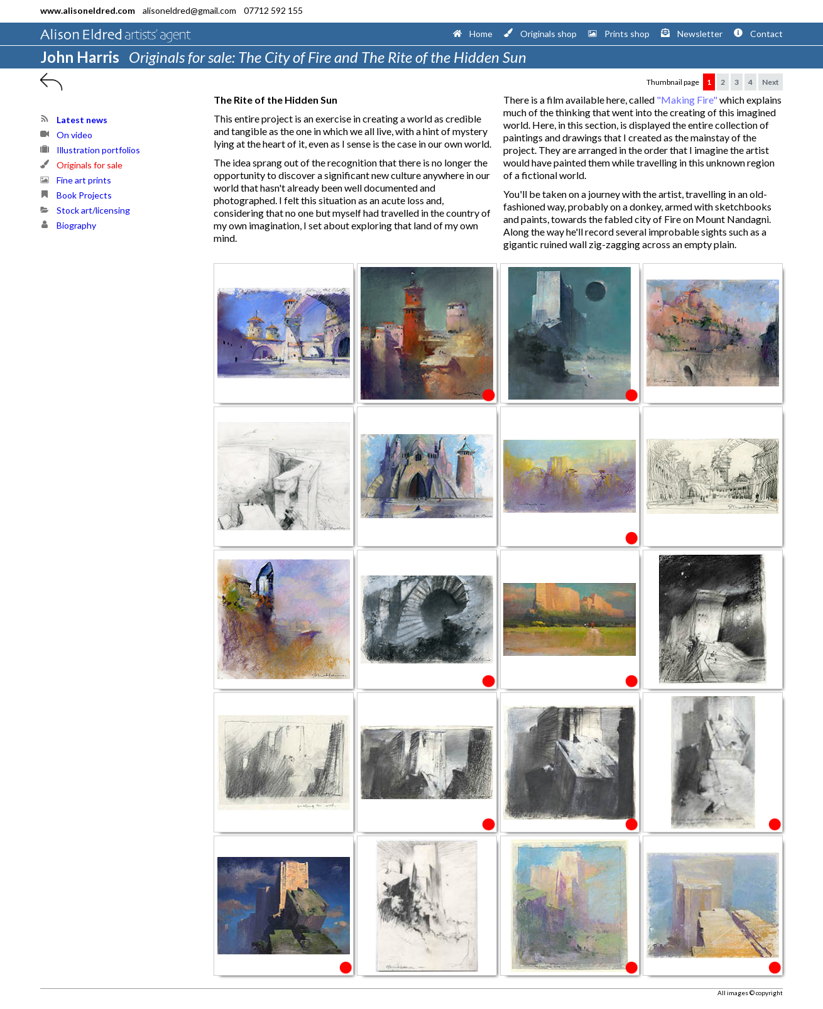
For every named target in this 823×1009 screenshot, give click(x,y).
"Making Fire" (687, 100)
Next (770, 82)
